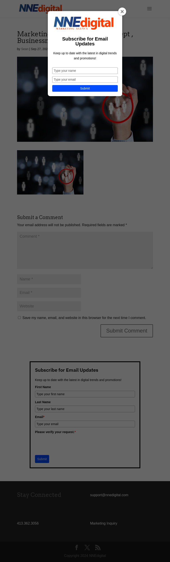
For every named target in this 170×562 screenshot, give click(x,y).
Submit (85, 88)
